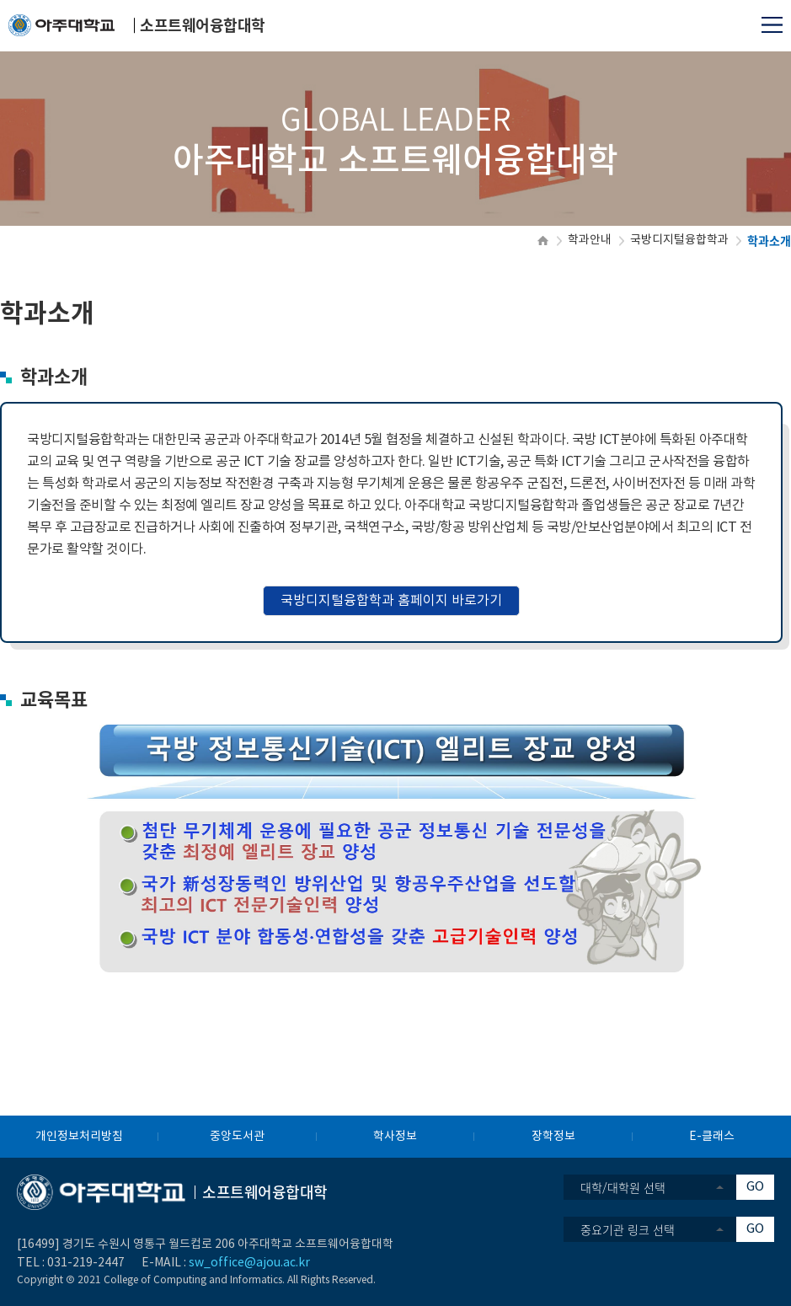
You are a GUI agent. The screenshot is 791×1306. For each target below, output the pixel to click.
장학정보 (553, 1136)
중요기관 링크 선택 (627, 1229)
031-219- (72, 1263)
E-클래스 (712, 1136)
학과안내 (590, 240)
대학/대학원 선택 (622, 1187)
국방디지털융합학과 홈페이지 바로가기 (391, 600)
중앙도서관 (237, 1136)
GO (755, 1187)
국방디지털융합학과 (679, 240)
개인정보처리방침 (79, 1136)
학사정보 (395, 1136)
